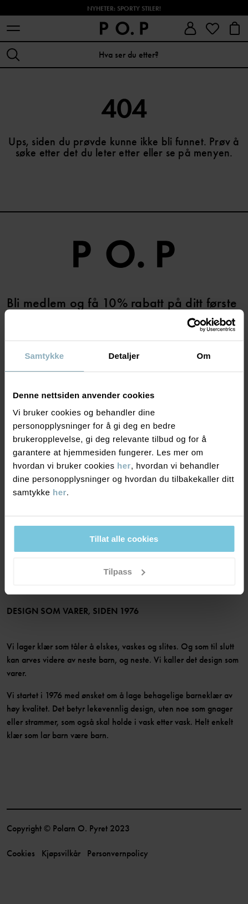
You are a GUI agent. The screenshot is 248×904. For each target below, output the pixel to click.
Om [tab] (204, 355)
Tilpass (124, 571)
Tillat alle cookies (124, 539)
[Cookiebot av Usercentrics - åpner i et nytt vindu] (186, 325)
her (124, 465)
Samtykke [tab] (44, 355)
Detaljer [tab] (124, 355)
